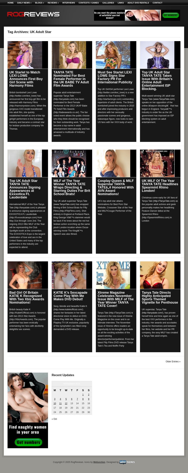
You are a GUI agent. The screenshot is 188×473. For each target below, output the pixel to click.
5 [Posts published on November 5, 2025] (66, 399)
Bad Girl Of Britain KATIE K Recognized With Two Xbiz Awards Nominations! (26, 297)
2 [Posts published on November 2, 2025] (88, 394)
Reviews (53, 3)
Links (121, 3)
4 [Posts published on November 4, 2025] (60, 399)
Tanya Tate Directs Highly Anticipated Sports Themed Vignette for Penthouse (160, 297)
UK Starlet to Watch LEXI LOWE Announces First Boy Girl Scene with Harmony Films (26, 78)
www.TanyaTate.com (164, 99)
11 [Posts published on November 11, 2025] (60, 403)
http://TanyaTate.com (164, 201)
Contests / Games (89, 3)
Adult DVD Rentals (138, 3)
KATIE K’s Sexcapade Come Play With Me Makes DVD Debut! (70, 296)
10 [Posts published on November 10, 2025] (55, 403)
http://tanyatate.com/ (153, 312)
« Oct (54, 419)
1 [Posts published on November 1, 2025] (83, 394)
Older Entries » (173, 361)
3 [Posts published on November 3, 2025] (54, 399)
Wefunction (99, 462)
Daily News (24, 3)
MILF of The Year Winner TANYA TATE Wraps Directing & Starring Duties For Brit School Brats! (72, 187)
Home (11, 3)
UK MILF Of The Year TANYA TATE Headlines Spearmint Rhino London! (160, 186)
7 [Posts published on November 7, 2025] (77, 399)
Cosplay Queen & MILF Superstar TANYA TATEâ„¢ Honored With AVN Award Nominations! (116, 187)
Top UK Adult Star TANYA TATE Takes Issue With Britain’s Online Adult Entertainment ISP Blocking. (157, 80)
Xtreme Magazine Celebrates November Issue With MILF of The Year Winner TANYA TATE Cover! (116, 299)
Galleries (108, 3)
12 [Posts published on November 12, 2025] (66, 403)
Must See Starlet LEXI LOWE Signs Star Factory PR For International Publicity (115, 77)
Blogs (39, 3)
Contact (157, 3)
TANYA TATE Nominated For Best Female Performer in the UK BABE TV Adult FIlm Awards (71, 78)
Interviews (68, 3)
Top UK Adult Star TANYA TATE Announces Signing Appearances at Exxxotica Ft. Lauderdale (24, 189)
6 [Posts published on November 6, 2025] (71, 399)
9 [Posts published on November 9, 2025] (88, 399)
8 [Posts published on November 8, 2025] (83, 399)
